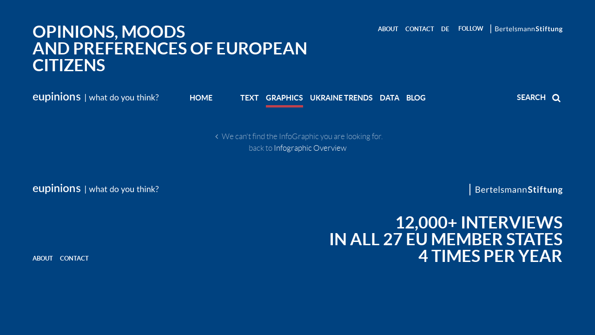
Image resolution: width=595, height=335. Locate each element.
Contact (419, 29)
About (388, 29)
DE (445, 29)
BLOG (416, 98)
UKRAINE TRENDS (341, 98)
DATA (389, 98)
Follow (470, 28)
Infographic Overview (310, 148)
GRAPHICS (284, 98)
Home (201, 98)
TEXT (249, 98)
